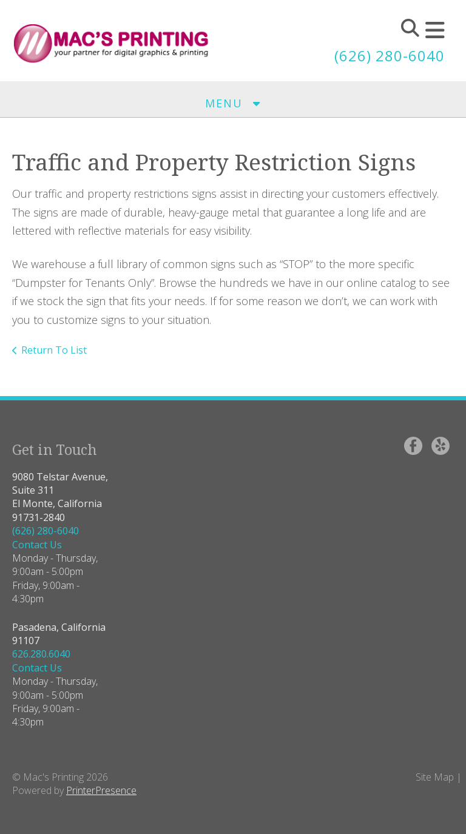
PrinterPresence (101, 790)
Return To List (54, 350)
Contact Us (37, 544)
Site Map (435, 777)
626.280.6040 (41, 654)
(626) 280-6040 (389, 55)
